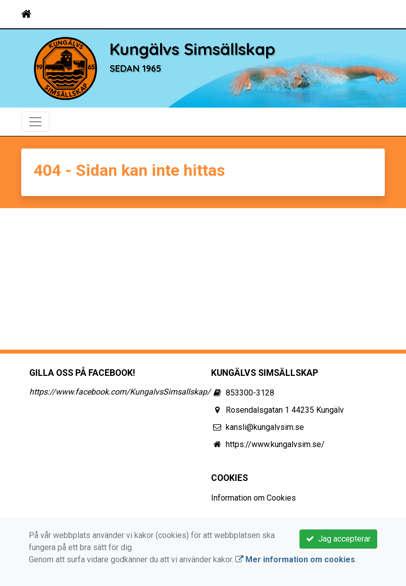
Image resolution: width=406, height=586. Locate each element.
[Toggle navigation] (371, 14)
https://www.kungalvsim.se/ (275, 444)
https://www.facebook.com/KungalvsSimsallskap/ (120, 392)
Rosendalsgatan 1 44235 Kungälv (285, 410)
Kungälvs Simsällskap (192, 49)
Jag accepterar (338, 539)
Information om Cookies (253, 498)
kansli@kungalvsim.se (265, 427)
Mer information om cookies (295, 559)
